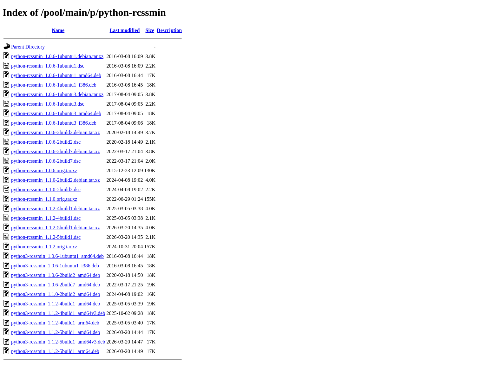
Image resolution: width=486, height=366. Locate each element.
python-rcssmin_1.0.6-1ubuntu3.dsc (47, 104)
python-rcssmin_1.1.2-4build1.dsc (46, 218)
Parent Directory (28, 46)
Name (58, 30)
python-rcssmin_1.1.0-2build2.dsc (46, 189)
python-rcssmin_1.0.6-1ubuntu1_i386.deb (53, 85)
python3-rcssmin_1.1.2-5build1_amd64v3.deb (58, 341)
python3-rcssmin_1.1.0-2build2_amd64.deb (55, 294)
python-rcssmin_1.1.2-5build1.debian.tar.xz (55, 227)
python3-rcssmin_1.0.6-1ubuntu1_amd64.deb (57, 256)
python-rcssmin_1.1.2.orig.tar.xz (44, 246)
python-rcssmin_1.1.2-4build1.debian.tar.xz (55, 208)
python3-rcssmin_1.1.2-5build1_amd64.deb (55, 332)
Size (150, 30)
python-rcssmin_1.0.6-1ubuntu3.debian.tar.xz (57, 94)
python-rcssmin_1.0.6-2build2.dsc (46, 142)
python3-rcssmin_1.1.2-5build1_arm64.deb (55, 351)
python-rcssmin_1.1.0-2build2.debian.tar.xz (55, 180)
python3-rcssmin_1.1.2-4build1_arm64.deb (55, 322)
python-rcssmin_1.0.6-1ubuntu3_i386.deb (53, 123)
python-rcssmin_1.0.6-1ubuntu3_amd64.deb (56, 113)
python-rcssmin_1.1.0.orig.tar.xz (44, 199)
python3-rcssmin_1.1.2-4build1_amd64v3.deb (58, 313)
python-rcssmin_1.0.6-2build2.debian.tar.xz (55, 132)
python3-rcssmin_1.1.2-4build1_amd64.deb (55, 303)
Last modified (125, 30)
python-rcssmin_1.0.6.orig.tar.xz (44, 170)
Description (169, 30)
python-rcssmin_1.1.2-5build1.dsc (46, 237)
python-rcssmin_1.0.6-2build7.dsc (46, 161)
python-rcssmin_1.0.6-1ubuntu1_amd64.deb (56, 75)
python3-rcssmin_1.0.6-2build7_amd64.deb (55, 284)
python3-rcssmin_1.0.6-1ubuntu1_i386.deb (55, 265)
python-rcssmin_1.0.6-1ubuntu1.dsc (47, 66)
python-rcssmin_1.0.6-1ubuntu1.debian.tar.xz (57, 56)
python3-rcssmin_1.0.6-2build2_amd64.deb (55, 275)
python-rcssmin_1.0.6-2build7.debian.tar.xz (55, 151)
